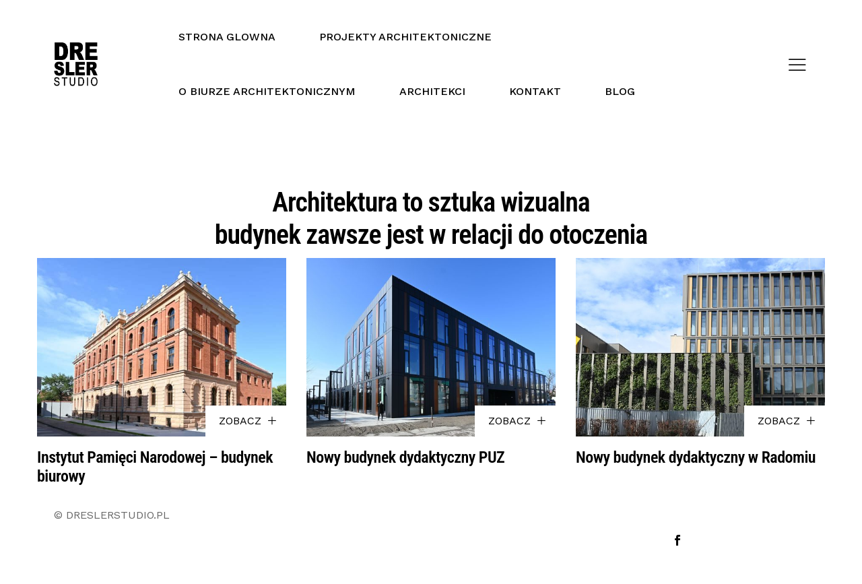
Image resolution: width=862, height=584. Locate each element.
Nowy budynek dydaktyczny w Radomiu (696, 457)
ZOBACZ (247, 420)
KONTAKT (535, 91)
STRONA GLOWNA (226, 36)
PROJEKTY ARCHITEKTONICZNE (405, 36)
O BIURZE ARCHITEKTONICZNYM (267, 91)
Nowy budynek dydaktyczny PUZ (405, 457)
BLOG (620, 91)
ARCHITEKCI (432, 91)
